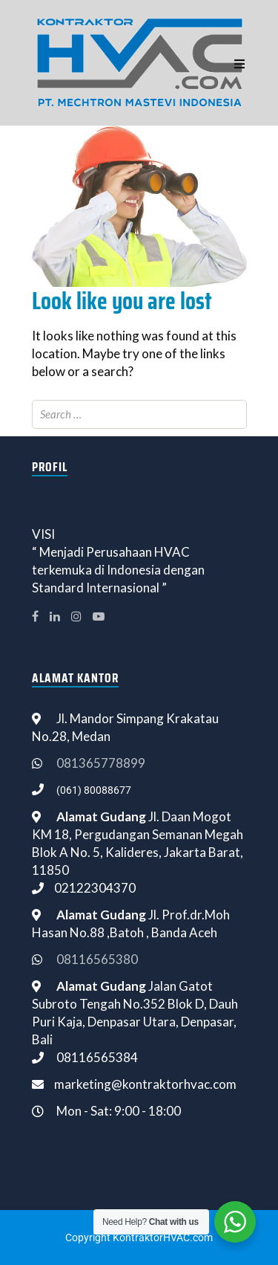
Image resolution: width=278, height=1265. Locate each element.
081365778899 (100, 763)
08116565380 (97, 959)
